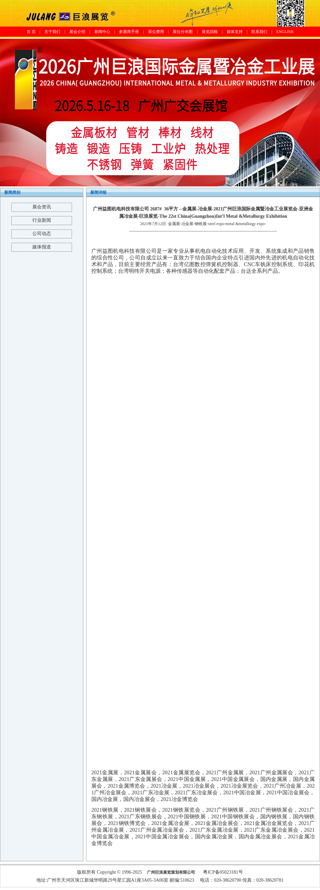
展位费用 (156, 31)
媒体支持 (235, 31)
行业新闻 (41, 220)
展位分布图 (183, 31)
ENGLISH (284, 31)
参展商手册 (129, 31)
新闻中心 (102, 31)
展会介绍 (77, 31)
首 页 (31, 31)
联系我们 (259, 31)
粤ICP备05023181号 (223, 872)
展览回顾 (210, 31)
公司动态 (41, 233)
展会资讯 (41, 206)
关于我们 (52, 31)
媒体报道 (41, 246)
